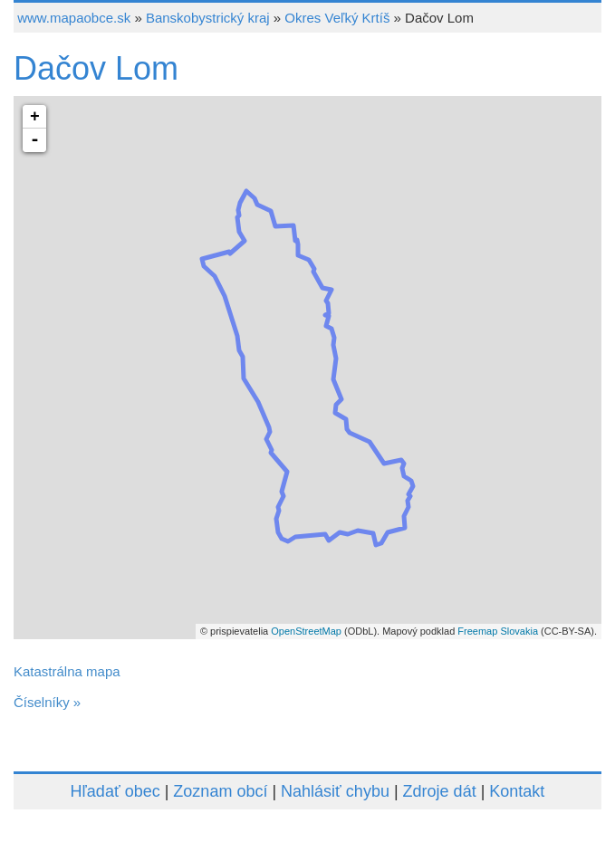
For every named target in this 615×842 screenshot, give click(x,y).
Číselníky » (47, 702)
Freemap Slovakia (497, 631)
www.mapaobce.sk (73, 17)
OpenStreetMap (306, 631)
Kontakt (516, 791)
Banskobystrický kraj (208, 17)
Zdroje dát (439, 791)
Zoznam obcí (220, 791)
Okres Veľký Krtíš (336, 17)
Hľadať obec (115, 791)
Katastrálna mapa (67, 671)
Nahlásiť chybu (335, 791)
